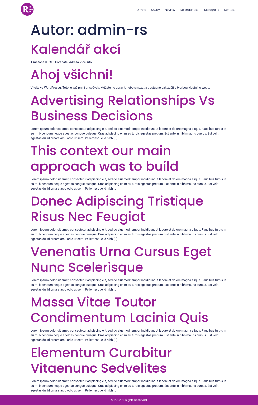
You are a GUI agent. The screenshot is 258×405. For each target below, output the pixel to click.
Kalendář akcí (189, 10)
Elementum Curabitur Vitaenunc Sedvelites (101, 360)
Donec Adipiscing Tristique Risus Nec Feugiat (117, 209)
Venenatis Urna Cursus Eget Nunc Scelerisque (121, 259)
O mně (141, 10)
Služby (155, 10)
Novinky (170, 10)
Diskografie (211, 10)
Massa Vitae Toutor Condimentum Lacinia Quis (119, 310)
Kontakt (229, 10)
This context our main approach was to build (105, 158)
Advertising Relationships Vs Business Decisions (123, 108)
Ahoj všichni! (72, 74)
